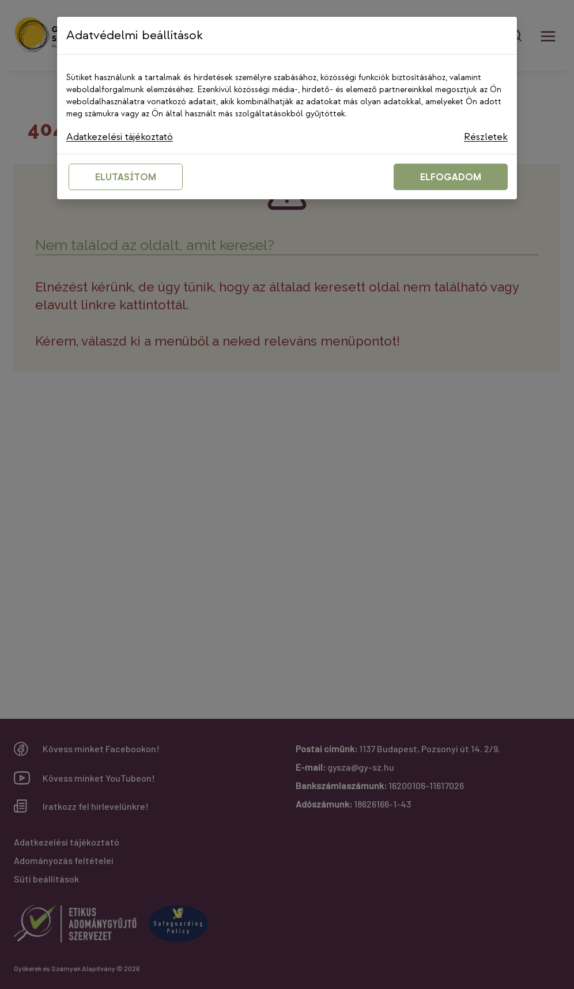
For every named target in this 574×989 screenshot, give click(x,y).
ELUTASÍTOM (125, 178)
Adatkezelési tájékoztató (122, 137)
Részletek (485, 137)
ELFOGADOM (450, 178)
